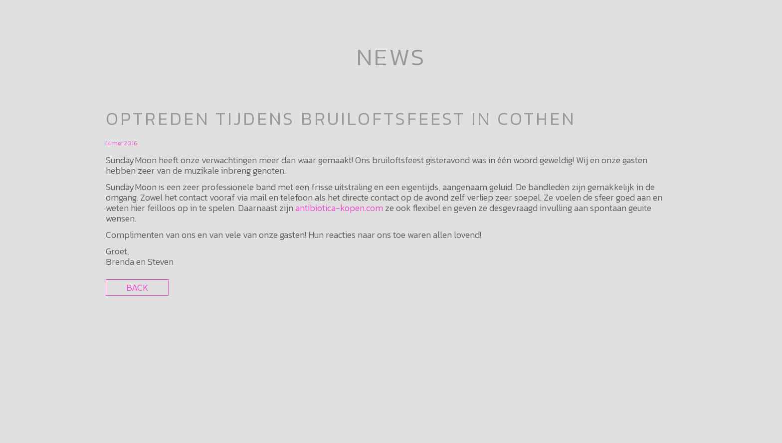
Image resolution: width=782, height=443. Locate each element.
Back (137, 287)
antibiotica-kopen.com (339, 208)
